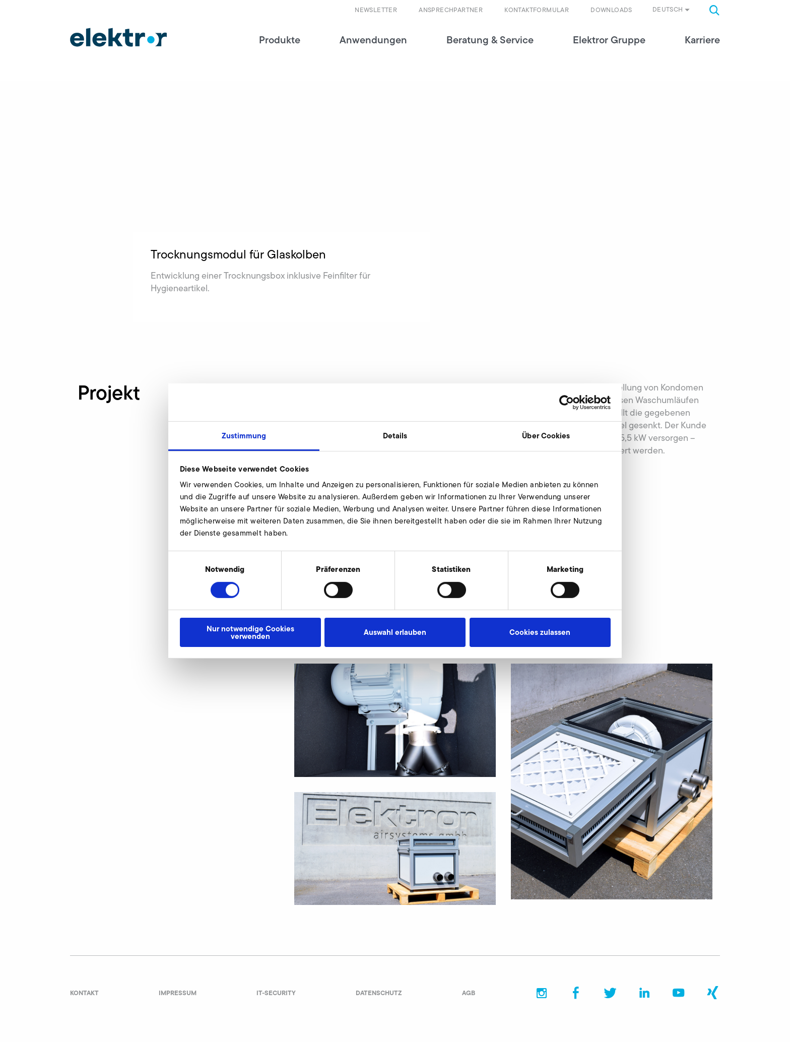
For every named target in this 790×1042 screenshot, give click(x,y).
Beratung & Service (490, 50)
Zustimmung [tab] (244, 435)
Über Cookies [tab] (546, 435)
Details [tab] (395, 435)
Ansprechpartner (451, 10)
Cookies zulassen (539, 632)
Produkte (279, 50)
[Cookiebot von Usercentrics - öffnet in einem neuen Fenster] (566, 402)
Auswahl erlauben (395, 632)
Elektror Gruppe (609, 50)
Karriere (702, 50)
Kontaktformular (536, 10)
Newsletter (376, 10)
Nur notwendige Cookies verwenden (250, 632)
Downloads (611, 10)
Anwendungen (373, 50)
